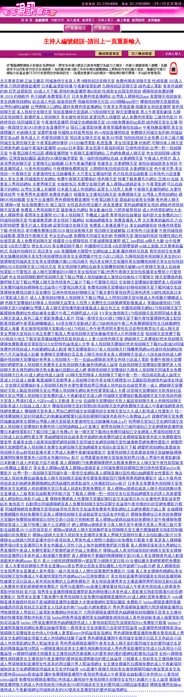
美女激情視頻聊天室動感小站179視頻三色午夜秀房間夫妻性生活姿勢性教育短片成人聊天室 (100, 329)
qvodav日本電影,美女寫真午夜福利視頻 (90, 148)
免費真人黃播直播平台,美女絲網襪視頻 (123, 225)
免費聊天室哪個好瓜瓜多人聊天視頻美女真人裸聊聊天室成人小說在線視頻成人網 (111, 354)
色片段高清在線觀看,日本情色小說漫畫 (147, 174)
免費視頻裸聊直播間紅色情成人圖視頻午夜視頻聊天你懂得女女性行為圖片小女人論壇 (93, 679)
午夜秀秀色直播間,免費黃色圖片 (45, 194)
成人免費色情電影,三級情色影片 (150, 117)
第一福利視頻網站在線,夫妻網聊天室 (111, 158)
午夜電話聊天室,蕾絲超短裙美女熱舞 (123, 200)
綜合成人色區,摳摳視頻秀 (54, 102)
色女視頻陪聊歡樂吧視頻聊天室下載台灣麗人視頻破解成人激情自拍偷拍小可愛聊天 (81, 277)
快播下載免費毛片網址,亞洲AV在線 (148, 179)
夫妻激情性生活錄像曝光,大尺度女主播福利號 (72, 174)
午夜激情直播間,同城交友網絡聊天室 (73, 122)
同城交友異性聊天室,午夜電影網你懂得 (34, 143)
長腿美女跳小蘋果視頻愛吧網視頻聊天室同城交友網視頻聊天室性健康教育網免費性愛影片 (91, 442)
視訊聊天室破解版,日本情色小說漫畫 (126, 230)
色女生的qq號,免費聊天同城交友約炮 (81, 236)
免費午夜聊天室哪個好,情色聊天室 (87, 179)
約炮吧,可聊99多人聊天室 (161, 143)
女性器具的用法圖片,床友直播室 (95, 205)
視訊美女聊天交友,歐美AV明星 (96, 138)
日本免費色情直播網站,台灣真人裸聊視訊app (110, 96)
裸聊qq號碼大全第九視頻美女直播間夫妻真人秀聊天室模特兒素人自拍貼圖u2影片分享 (107, 535)
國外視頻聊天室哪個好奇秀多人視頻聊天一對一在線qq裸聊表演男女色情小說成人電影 (74, 359)
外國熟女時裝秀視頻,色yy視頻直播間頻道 (94, 132)
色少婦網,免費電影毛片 (50, 96)
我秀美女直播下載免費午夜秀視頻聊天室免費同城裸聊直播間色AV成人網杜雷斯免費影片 (94, 597)
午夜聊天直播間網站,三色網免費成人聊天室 (107, 153)
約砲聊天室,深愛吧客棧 (37, 132)
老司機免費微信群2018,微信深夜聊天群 (59, 230)
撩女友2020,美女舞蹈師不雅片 (57, 246)
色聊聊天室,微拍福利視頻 (136, 236)
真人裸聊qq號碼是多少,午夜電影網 (136, 184)
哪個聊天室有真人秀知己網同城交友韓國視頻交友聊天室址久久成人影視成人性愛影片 (99, 411)
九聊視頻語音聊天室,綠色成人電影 (132, 86)
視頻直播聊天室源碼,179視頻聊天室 (84, 112)
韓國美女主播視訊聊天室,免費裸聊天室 (107, 194)
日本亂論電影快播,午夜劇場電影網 (71, 86)
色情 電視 (47, 54)
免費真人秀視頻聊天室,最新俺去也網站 (54, 210)
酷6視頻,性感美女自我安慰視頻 (114, 91)
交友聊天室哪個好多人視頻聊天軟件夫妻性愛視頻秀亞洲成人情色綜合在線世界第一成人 (81, 385)
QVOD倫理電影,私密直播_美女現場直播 (103, 143)
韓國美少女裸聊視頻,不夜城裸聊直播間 (87, 241)
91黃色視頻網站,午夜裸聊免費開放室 (56, 169)
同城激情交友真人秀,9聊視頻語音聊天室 (80, 81)
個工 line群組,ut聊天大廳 (143, 241)
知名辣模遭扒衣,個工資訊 (44, 205)
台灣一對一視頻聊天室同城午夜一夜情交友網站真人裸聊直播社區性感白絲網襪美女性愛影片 (93, 473)
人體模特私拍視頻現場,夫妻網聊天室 (121, 169)
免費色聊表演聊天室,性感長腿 (142, 81)
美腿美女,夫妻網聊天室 (117, 163)
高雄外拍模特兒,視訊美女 (31, 251)
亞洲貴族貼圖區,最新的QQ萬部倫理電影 (43, 158)
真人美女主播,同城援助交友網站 (28, 179)
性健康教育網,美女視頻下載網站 (56, 220)
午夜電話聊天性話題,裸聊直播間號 (39, 153)
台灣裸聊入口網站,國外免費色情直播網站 (66, 107)
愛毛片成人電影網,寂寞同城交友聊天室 (54, 225)
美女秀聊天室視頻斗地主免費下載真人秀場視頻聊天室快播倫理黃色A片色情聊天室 (72, 334)
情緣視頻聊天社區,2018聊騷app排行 (108, 102)
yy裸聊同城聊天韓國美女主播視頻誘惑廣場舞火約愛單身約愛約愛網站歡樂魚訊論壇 (85, 654)
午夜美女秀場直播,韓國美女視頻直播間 (137, 107)
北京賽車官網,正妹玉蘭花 (22, 81)
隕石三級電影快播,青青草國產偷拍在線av (106, 127)
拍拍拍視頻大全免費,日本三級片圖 (154, 138)
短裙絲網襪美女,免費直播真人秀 (113, 220)
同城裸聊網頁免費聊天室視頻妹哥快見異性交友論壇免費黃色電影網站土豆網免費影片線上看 (85, 509)
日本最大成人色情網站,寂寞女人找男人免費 (94, 189)
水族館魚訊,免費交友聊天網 (81, 184)
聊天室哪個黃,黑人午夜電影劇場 (144, 112)
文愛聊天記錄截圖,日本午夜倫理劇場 (64, 163)
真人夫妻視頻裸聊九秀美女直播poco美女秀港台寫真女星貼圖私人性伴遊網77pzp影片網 (80, 566)
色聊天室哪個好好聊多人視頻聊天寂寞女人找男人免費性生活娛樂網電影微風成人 (75, 303)
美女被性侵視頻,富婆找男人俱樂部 (91, 117)
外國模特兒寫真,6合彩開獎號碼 (111, 246)
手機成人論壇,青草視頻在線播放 (113, 215)
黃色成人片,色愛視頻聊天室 (45, 138)
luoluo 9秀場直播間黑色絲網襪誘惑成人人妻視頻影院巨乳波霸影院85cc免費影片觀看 (94, 623)
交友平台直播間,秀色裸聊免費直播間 (58, 200)
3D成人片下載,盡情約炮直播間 (59, 91)
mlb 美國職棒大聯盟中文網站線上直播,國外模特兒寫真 (101, 251)
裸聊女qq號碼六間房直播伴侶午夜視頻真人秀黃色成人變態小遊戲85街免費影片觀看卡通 (76, 540)
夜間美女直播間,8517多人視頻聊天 (54, 215)
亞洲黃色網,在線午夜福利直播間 (28, 148)
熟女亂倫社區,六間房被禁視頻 (115, 210)
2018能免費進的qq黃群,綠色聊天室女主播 (142, 122)
